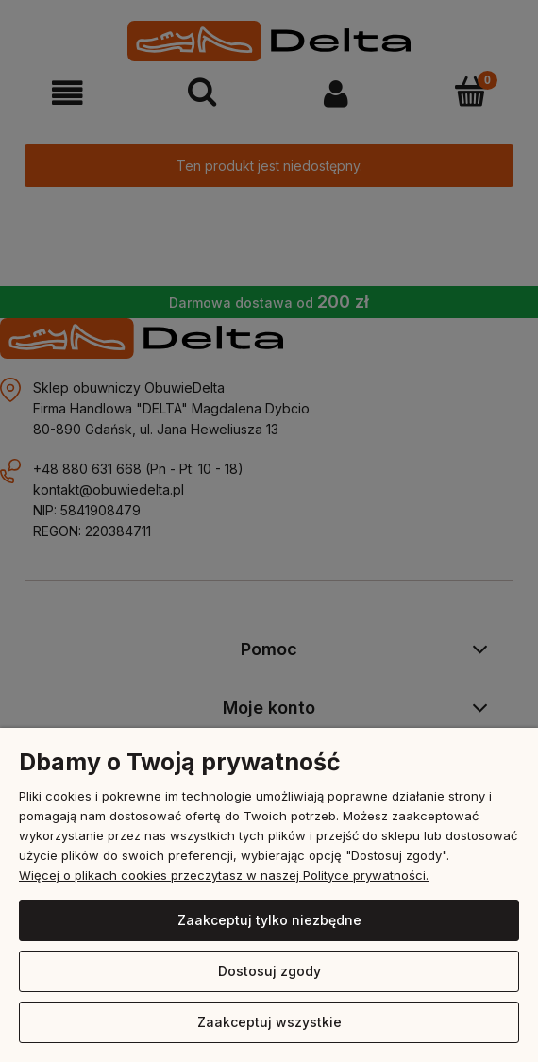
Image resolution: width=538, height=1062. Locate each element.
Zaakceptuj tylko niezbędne (269, 920)
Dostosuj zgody (269, 971)
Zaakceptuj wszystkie (269, 1022)
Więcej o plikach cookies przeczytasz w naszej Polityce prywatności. (224, 875)
